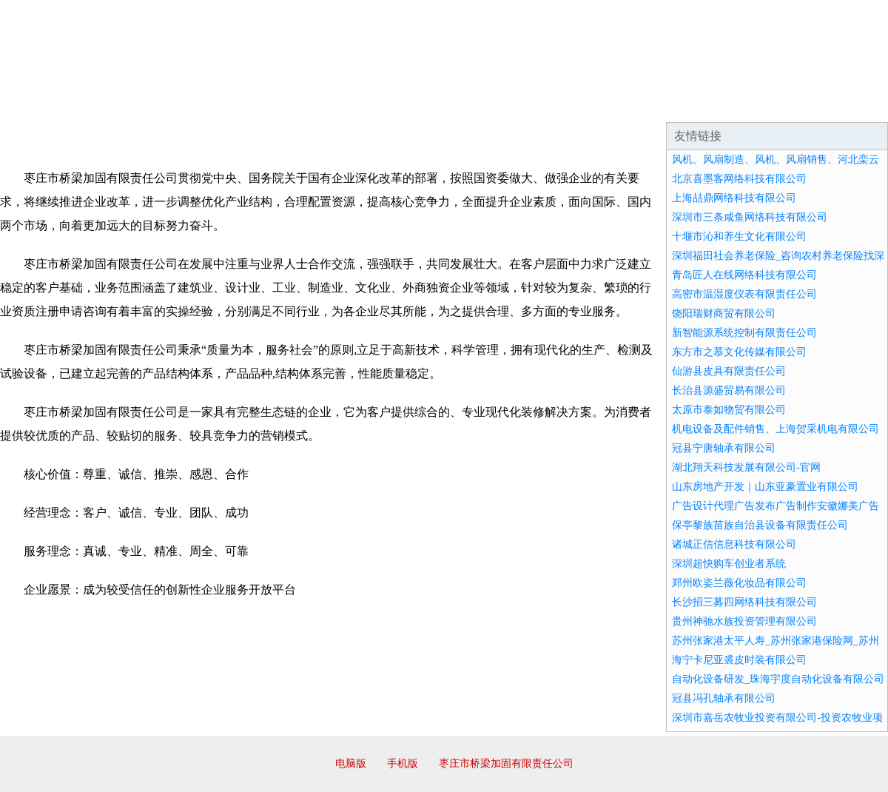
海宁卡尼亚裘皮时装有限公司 (739, 659)
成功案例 (402, 103)
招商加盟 (491, 103)
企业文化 (225, 103)
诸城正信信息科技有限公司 (734, 544)
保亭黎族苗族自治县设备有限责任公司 (760, 525)
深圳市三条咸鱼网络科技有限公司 (749, 217)
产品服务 (314, 103)
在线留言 (846, 103)
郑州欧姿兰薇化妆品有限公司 (739, 582)
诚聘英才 (580, 103)
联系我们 (669, 103)
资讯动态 (758, 103)
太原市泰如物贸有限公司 (729, 409)
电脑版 (350, 763)
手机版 (402, 763)
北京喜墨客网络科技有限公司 (739, 178)
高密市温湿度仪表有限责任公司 (744, 294)
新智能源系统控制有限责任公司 (744, 332)
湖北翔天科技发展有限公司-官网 (746, 467)
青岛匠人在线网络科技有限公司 (744, 275)
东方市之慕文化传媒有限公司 (739, 352)
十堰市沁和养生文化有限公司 (739, 236)
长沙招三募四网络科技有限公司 (744, 602)
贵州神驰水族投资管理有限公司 (744, 621)
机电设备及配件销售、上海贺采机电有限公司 (775, 428)
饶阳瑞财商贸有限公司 (724, 313)
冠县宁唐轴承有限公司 (724, 448)
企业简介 (136, 103)
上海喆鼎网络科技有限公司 (734, 198)
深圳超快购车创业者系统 (729, 563)
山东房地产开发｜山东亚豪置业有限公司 (765, 486)
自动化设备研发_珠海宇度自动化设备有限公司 (778, 679)
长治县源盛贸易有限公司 (729, 390)
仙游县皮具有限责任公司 (729, 371)
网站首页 (47, 103)
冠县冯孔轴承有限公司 (724, 698)
